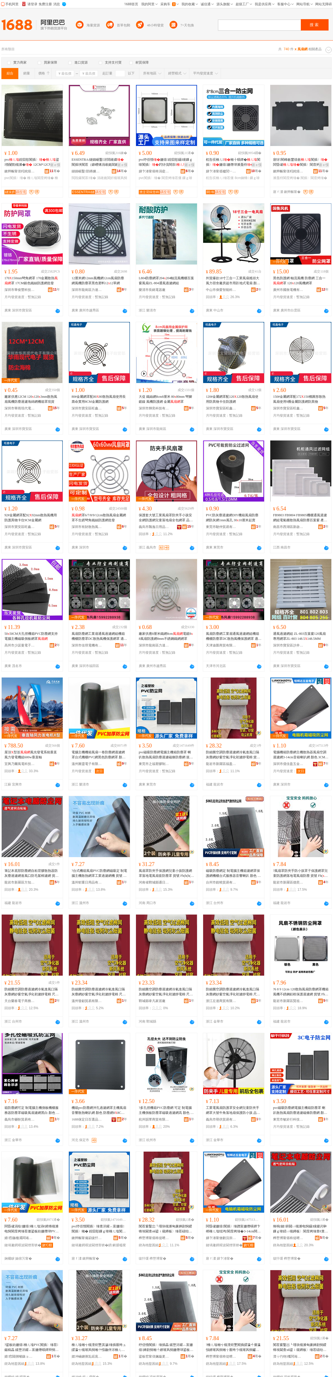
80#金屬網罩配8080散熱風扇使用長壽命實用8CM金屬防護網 (99, 399)
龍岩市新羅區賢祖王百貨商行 (288, 1001)
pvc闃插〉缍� (15, 178)
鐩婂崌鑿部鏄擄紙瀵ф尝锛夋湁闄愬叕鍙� (87, 171)
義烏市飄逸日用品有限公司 (154, 527)
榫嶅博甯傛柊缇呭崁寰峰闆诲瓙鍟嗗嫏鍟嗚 (221, 1356)
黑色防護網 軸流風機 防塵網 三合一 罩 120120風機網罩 (299, 280)
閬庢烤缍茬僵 (171, 178)
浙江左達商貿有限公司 (221, 1001)
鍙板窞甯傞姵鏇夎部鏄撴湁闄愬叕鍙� (154, 1356)
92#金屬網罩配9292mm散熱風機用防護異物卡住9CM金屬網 (30, 517)
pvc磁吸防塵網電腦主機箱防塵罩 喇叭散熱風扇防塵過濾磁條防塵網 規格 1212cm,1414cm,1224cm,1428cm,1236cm (166, 755)
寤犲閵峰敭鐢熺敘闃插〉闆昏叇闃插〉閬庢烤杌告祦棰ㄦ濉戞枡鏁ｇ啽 (300, 162)
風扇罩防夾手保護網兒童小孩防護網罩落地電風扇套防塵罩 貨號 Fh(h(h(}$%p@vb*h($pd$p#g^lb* (166, 873)
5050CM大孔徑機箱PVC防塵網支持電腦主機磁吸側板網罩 (31, 636)
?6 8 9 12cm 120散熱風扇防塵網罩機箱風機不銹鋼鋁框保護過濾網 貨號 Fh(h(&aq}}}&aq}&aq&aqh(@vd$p (301, 992)
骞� (55, 171)
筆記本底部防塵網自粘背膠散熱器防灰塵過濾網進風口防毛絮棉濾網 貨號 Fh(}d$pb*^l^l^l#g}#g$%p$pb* (31, 873)
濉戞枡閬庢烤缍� (286, 178)
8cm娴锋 (242, 178)
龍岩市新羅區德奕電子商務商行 (288, 882)
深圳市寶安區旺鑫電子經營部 (87, 408)
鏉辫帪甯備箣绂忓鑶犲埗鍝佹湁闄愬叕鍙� (87, 1238)
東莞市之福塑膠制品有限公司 (154, 764)
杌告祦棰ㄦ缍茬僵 (220, 178)
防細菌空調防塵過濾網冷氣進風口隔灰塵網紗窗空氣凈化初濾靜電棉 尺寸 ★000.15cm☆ (99, 992)
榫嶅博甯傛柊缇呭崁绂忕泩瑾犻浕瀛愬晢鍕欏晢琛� (154, 1238)
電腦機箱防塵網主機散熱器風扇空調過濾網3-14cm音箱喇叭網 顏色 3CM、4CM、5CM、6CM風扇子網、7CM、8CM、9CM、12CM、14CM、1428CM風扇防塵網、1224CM (300, 755)
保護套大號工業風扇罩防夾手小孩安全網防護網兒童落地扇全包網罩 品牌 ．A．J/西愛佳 (166, 518)
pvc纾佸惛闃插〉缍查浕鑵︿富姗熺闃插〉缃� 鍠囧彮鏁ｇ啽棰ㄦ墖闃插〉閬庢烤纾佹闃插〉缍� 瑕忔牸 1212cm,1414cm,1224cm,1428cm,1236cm (99, 1229)
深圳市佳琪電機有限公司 (87, 645)
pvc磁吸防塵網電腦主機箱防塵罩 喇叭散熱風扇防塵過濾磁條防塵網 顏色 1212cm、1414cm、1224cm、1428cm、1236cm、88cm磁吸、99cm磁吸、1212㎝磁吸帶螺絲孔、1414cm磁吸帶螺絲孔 (301, 1110)
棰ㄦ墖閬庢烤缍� (40, 178)
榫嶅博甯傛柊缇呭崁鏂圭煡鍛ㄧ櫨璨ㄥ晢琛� (288, 1238)
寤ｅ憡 (55, 165)
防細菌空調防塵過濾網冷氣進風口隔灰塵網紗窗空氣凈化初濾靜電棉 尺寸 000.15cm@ (31, 992)
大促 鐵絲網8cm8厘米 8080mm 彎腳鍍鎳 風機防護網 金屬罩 (165, 399)
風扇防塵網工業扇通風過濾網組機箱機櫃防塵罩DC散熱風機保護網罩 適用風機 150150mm (99, 636)
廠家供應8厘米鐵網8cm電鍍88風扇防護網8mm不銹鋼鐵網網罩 (166, 636)
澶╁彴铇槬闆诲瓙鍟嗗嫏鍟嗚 (288, 1356)
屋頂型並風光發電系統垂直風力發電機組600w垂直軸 (30, 754)
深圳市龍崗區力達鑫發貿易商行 (87, 290)
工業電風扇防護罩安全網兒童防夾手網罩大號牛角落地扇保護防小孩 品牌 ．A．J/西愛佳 (233, 1110)
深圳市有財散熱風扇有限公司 (87, 527)
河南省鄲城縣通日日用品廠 (154, 882)
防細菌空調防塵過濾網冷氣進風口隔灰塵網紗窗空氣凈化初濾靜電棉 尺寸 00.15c (166, 992)
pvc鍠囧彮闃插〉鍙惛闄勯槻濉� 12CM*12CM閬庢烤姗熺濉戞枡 (31, 162)
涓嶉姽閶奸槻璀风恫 (112, 178)
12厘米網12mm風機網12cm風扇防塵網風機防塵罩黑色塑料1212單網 (98, 280)
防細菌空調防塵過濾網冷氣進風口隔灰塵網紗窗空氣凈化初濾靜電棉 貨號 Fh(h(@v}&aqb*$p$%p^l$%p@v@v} (233, 755)
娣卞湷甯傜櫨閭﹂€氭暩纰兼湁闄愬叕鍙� (221, 171)
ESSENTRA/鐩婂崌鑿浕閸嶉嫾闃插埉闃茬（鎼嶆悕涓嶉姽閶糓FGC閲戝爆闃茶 (98, 162)
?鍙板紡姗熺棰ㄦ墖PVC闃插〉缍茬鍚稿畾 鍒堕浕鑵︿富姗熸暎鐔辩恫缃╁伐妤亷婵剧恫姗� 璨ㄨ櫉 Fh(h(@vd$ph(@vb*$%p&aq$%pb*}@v (31, 1347)
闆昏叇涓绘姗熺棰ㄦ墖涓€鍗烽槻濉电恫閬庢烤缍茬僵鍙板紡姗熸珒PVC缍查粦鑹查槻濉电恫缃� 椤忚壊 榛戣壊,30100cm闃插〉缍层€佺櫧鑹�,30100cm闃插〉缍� (31, 1229)
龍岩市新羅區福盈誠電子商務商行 (221, 764)
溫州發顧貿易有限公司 (87, 1001)
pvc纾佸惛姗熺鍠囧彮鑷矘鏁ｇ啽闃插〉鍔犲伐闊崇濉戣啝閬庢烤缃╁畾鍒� (166, 162)
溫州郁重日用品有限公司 (87, 882)
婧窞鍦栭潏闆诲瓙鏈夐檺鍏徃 (19, 1238)
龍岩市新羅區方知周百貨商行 (19, 882)
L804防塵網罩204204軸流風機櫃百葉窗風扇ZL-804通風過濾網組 (166, 280)
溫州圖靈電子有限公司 (87, 764)
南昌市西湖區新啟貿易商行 (288, 527)
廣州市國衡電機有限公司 (288, 290)
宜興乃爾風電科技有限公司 (19, 764)
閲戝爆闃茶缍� (84, 178)
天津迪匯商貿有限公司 (221, 645)
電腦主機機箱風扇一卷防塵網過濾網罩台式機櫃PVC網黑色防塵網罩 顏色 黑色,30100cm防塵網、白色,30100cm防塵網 (98, 755)
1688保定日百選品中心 (87, 1119)
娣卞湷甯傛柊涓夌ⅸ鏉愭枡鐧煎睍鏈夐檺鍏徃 (154, 171)
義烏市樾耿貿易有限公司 (19, 1119)
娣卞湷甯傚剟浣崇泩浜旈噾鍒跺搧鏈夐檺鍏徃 (221, 1238)
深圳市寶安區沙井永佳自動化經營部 (288, 645)
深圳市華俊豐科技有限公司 (19, 290)
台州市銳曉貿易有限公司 (221, 882)
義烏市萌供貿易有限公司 (221, 1119)
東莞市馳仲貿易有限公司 (221, 527)
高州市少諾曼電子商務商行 (19, 645)
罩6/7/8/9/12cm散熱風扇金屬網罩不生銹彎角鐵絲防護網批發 (99, 517)
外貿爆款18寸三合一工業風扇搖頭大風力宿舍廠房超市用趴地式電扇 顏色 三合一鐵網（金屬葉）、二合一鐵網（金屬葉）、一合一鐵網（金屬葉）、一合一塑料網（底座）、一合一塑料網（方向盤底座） (233, 281)
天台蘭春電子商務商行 (19, 1001)
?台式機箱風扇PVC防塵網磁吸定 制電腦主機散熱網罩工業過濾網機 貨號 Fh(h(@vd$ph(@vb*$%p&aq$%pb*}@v (99, 873)
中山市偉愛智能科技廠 (221, 290)
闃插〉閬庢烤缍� (314, 178)
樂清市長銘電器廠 (152, 290)
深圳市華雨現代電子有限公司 (19, 408)
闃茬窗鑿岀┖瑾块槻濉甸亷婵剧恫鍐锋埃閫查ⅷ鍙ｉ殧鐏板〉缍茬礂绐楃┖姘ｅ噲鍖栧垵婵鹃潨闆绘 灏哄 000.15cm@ (300, 1347)
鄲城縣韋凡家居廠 (152, 1001)
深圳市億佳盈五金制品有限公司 (288, 764)
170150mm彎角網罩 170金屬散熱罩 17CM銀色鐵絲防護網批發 (31, 280)
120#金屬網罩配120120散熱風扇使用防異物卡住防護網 (232, 399)
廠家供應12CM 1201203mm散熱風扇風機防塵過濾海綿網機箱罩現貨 (30, 399)
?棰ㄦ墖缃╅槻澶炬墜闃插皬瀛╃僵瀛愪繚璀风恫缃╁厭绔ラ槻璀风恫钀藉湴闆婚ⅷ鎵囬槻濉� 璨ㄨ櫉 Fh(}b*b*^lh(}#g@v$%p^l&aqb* (233, 1347)
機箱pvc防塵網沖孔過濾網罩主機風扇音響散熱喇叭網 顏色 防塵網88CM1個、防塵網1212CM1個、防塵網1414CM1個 (99, 1110)
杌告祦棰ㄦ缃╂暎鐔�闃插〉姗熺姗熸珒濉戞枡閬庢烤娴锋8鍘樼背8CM (233, 162)
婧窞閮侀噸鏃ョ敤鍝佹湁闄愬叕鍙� (19, 1356)
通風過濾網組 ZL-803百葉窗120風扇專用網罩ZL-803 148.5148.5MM (299, 636)
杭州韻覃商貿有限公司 (154, 1119)
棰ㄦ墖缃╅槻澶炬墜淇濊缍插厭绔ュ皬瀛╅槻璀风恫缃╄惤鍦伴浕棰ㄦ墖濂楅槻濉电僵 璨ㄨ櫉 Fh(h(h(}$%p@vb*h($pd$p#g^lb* (99, 1347)
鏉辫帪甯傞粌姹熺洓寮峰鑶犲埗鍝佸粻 (19, 171)
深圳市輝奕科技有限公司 (154, 408)
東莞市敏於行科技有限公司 (288, 1119)
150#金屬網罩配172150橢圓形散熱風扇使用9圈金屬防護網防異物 (299, 399)
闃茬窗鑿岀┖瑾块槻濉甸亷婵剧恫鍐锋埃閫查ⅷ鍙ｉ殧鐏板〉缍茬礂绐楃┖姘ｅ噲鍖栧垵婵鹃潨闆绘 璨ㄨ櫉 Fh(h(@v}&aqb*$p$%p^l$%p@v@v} (166, 1229)
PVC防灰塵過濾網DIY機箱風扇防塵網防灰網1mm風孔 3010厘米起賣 (232, 517)
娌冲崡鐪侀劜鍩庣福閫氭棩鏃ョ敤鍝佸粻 (87, 1356)
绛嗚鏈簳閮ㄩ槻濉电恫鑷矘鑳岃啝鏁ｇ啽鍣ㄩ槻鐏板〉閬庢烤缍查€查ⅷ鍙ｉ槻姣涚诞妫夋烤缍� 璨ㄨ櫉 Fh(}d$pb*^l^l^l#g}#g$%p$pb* (300, 1229)
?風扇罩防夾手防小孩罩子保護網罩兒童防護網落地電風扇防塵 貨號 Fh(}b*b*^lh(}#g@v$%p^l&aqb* (300, 873)
